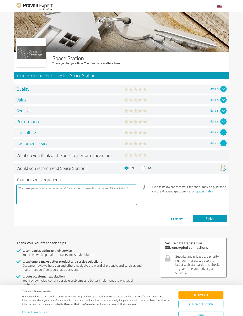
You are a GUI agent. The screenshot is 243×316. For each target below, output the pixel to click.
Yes (133, 168)
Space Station (204, 191)
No (150, 168)
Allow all (201, 282)
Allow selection (201, 291)
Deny (201, 302)
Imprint (26, 299)
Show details (145, 309)
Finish (210, 218)
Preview (177, 219)
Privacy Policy (41, 299)
